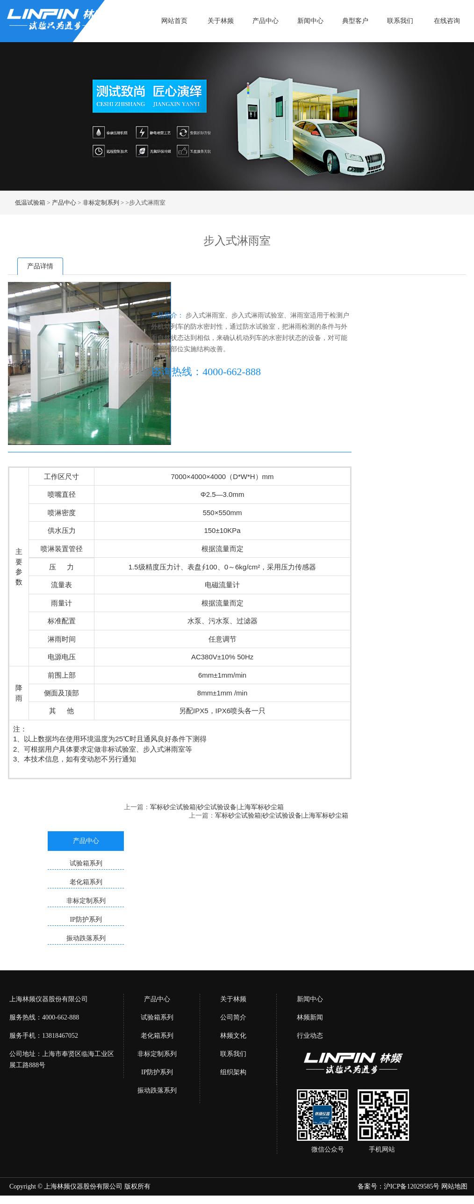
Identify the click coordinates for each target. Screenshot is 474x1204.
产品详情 (40, 266)
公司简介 (233, 1017)
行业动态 (310, 1035)
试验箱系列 (157, 1017)
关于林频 (221, 20)
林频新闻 (310, 1017)
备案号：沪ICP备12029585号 (399, 1186)
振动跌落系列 (157, 1090)
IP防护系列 (157, 1072)
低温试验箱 (30, 202)
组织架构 (233, 1072)
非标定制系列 (101, 202)
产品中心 (265, 20)
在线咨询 (447, 20)
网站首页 (174, 20)
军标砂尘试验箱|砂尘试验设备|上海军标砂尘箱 (217, 807)
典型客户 (355, 20)
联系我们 (400, 20)
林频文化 (233, 1035)
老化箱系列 (157, 1035)
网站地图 (454, 1186)
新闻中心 (310, 20)
